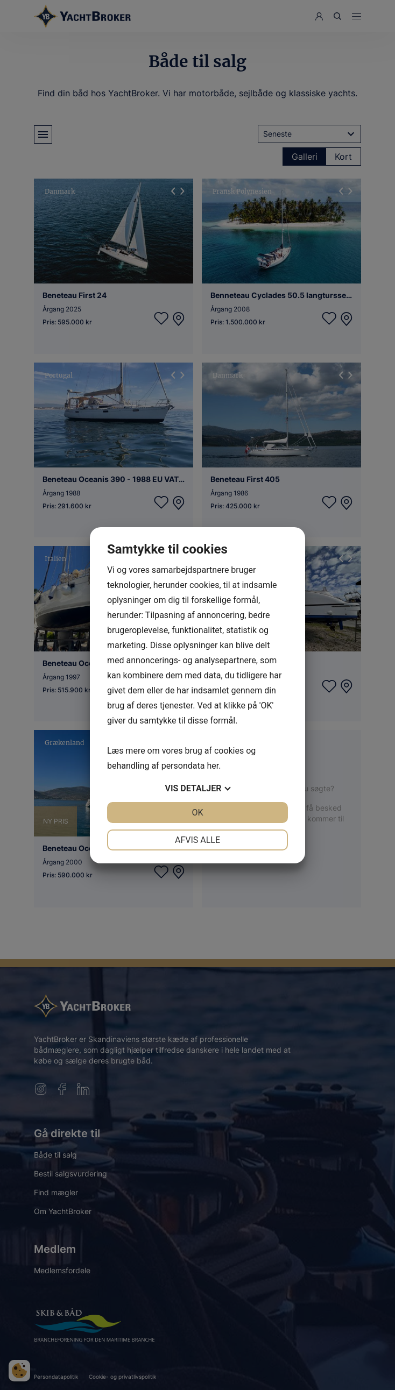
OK (197, 812)
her (212, 766)
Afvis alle (197, 840)
